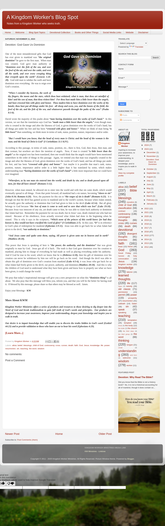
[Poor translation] (10, 483)
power (107, 345)
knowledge (95, 345)
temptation (132, 320)
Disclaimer (143, 32)
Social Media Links (112, 32)
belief (20, 345)
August (150, 177)
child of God (38, 345)
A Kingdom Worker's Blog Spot (42, 17)
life (102, 345)
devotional (125, 230)
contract (121, 211)
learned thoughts (124, 277)
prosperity (132, 298)
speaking (122, 312)
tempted (127, 323)
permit (121, 294)
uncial (120, 348)
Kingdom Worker (125, 144)
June (149, 184)
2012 (146, 247)
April (149, 192)
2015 (146, 235)
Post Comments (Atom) (27, 440)
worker (129, 365)
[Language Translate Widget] (132, 43)
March (150, 196)
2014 (146, 239)
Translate (136, 47)
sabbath (121, 303)
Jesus (86, 345)
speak (121, 309)
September (152, 173)
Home (8, 32)
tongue (130, 345)
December (151, 152)
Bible (133, 190)
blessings (28, 345)
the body (129, 325)
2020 (146, 216)
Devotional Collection (60, 32)
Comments (126, 120)
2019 (146, 220)
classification (125, 208)
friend (130, 246)
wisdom (41, 348)
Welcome (19, 32)
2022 (146, 208)
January (150, 204)
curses (64, 345)
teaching (24, 348)
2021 (146, 212)
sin (18, 348)
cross (57, 345)
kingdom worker (125, 264)
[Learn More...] (14, 332)
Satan (134, 303)
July (149, 181)
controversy (49, 345)
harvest (121, 256)
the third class (128, 331)
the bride (121, 328)
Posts (123, 115)
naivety (129, 286)
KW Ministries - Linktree (95, 451)
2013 (146, 243)
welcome (127, 358)
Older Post (105, 433)
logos (120, 286)
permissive (123, 292)
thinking (123, 340)
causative (130, 202)
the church (132, 328)
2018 (146, 224)
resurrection (10, 348)
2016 (146, 232)
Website (130, 32)
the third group (124, 334)
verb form (133, 355)
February (151, 200)
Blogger (130, 459)
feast (120, 246)
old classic (124, 289)
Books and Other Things (86, 32)
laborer (130, 272)
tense (120, 325)
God (81, 345)
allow (14, 345)
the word (33, 348)
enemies (122, 239)
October (150, 169)
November (151, 156)
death (70, 345)
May (149, 188)
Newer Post (12, 433)
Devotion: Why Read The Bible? (135, 377)
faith (76, 345)
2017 (146, 228)
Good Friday (124, 253)
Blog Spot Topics (37, 32)
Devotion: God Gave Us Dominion (152, 161)
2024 (146, 145)
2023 (146, 149)
